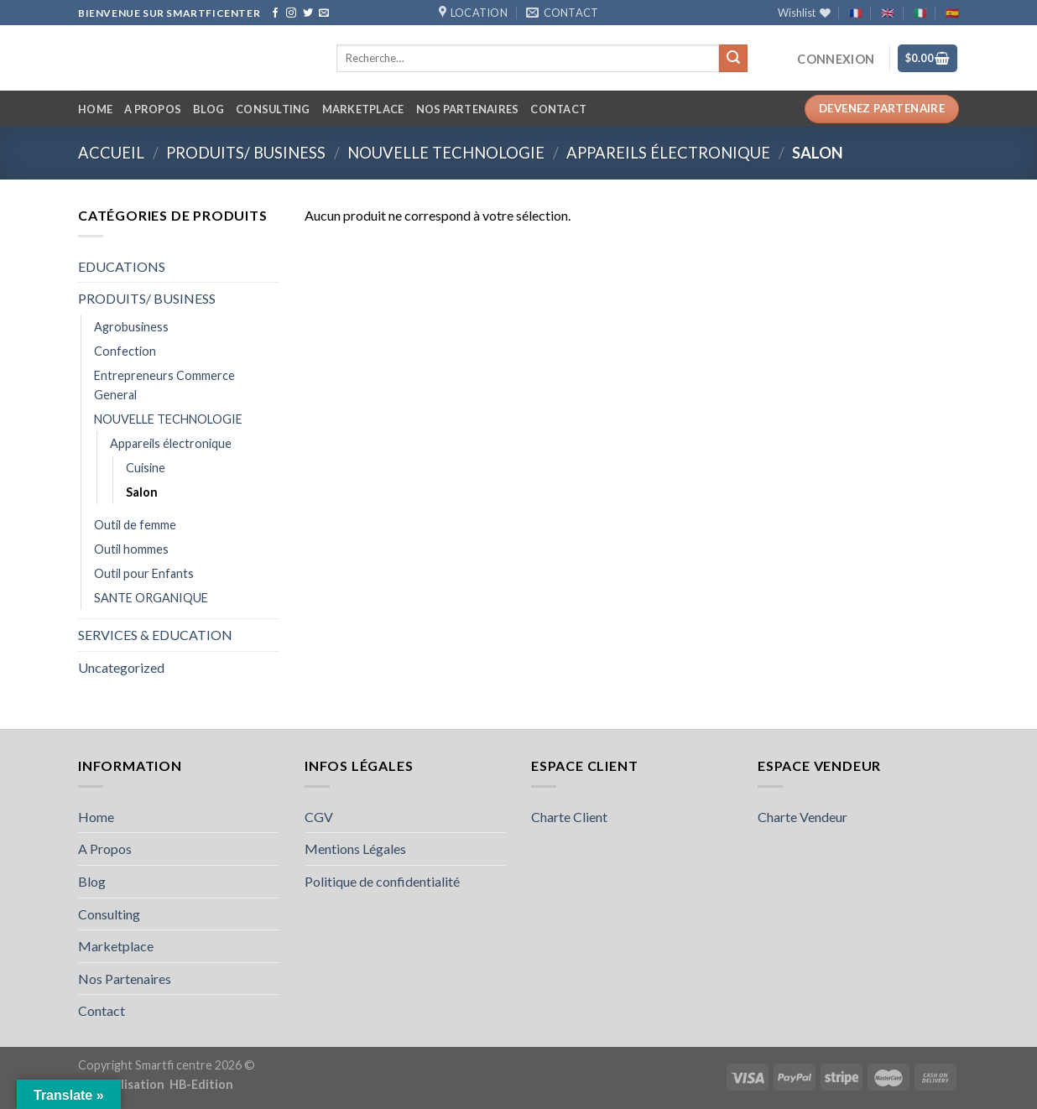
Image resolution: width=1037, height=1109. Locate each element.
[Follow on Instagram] (291, 13)
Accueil (111, 152)
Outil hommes (131, 549)
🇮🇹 (920, 12)
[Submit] (733, 58)
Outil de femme (135, 525)
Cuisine (145, 468)
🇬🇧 (887, 12)
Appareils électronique (668, 152)
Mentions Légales (355, 848)
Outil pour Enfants (144, 573)
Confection (125, 351)
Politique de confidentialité (382, 881)
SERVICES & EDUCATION (155, 635)
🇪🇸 (952, 12)
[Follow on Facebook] (275, 13)
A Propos (152, 109)
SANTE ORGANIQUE (151, 598)
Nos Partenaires (467, 109)
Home (95, 109)
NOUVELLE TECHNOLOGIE (446, 152)
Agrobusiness (131, 327)
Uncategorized (121, 667)
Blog (208, 109)
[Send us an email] (324, 13)
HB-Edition (201, 1084)
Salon (142, 492)
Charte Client (569, 817)
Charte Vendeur (802, 817)
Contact (558, 109)
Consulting (273, 109)
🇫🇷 (855, 12)
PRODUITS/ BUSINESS (246, 152)
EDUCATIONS (121, 266)
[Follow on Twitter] (308, 13)
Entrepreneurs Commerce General (164, 385)
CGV (319, 817)
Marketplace (363, 109)
